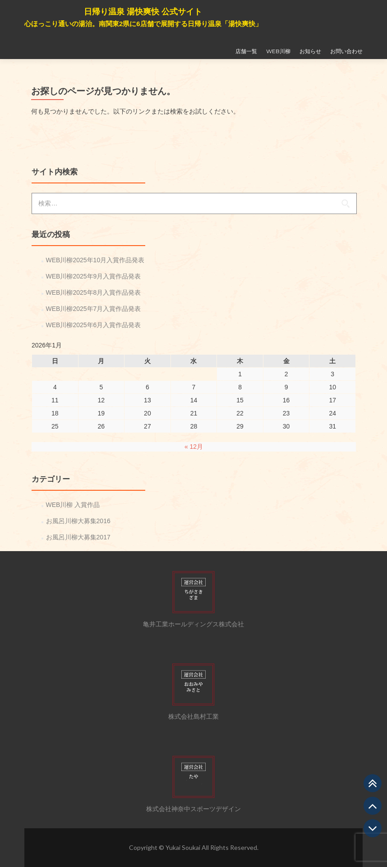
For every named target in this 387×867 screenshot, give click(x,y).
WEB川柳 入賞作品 (73, 504)
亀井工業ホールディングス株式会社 (193, 624)
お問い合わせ (346, 51)
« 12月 (193, 446)
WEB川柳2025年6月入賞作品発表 (93, 325)
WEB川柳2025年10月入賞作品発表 (95, 260)
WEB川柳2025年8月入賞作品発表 (93, 292)
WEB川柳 (278, 51)
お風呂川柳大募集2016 (78, 521)
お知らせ (310, 51)
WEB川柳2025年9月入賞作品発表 (93, 276)
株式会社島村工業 (193, 716)
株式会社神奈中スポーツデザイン (193, 808)
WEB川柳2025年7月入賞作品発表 (93, 308)
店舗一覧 (246, 51)
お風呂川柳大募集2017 (78, 537)
